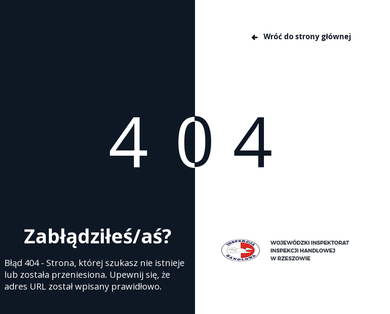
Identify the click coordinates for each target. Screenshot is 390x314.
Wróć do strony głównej (300, 36)
